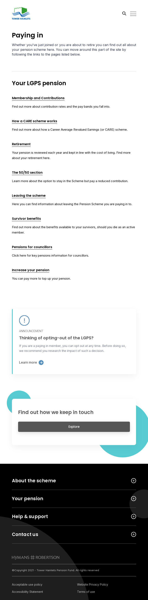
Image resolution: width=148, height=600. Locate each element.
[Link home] (30, 13)
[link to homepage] (35, 557)
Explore (74, 429)
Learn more (28, 365)
